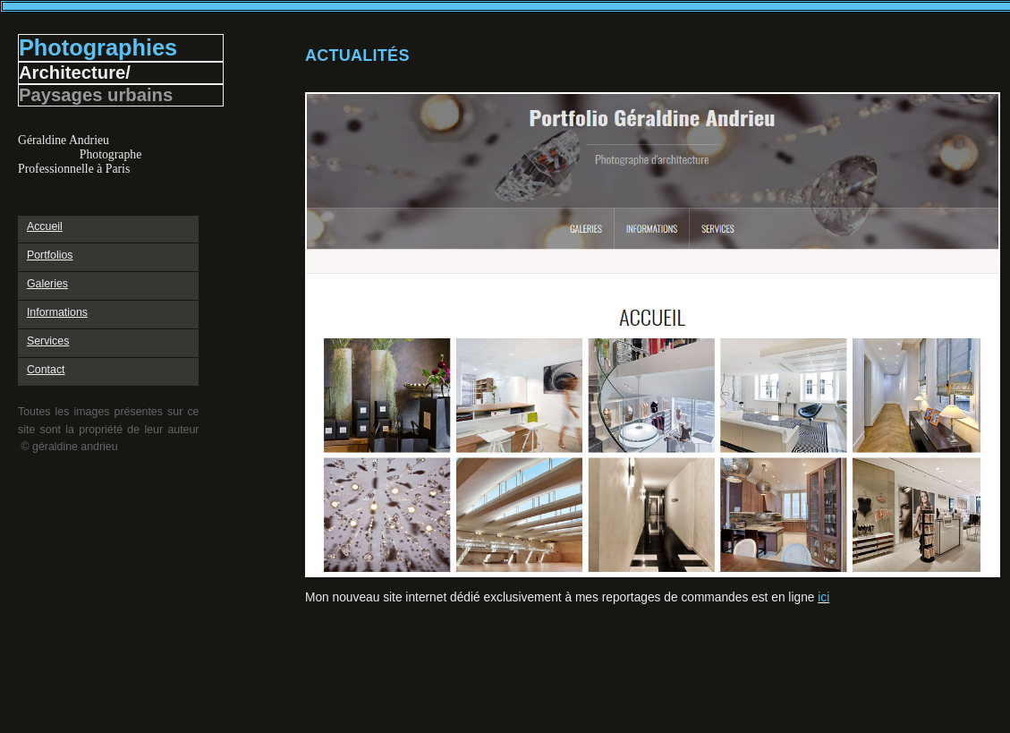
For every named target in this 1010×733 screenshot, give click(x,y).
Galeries (47, 283)
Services (48, 341)
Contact (46, 369)
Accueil (45, 226)
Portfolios (50, 255)
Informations (57, 312)
